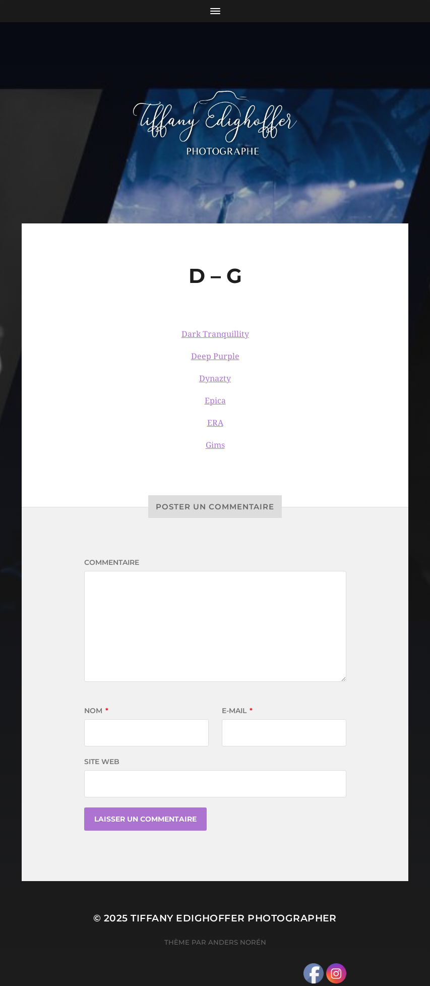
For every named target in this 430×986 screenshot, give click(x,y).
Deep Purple (215, 356)
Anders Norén (237, 942)
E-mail (237, 710)
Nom (96, 710)
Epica (215, 400)
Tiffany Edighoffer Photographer (234, 918)
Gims (215, 445)
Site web (101, 761)
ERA (215, 423)
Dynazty (215, 378)
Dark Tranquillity (215, 334)
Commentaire (111, 562)
